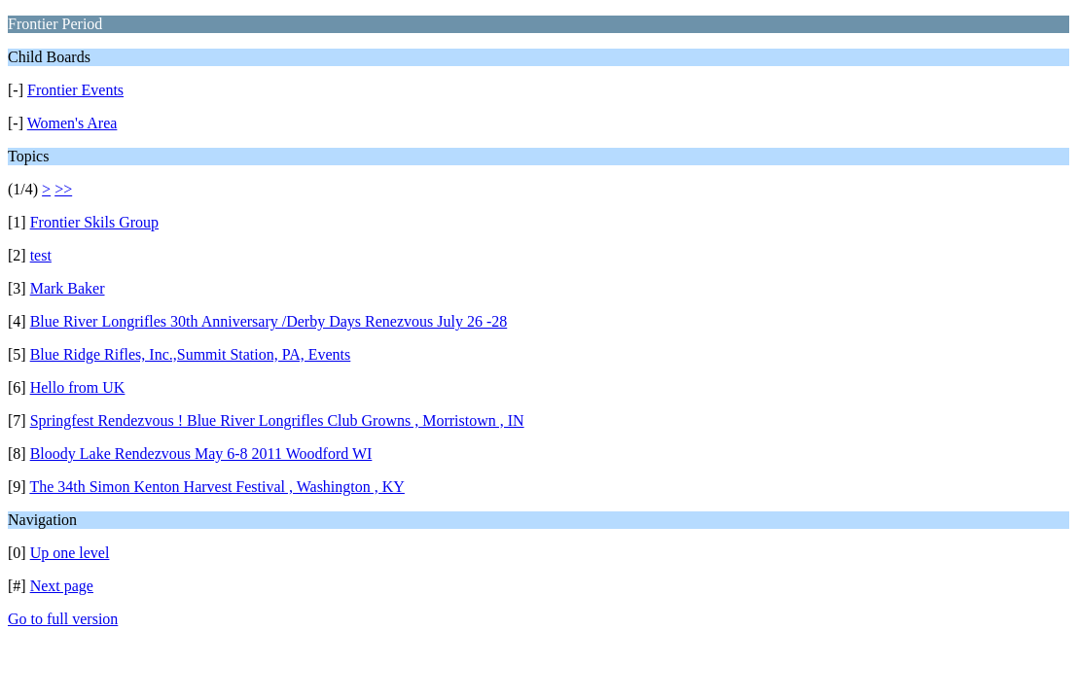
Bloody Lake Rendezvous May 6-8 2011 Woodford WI (201, 453)
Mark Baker (67, 288)
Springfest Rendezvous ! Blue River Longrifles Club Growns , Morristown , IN (277, 420)
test (41, 255)
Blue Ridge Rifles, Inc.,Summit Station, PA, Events (190, 354)
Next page (61, 586)
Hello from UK (78, 387)
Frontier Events (75, 90)
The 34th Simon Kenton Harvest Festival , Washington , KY (217, 486)
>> (63, 189)
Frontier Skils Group (94, 222)
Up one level (70, 552)
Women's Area (72, 123)
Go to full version (63, 619)
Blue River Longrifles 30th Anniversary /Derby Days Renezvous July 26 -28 (269, 321)
